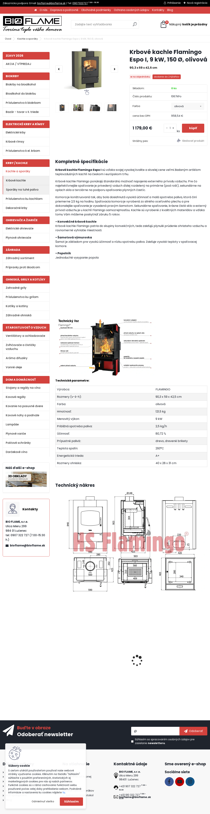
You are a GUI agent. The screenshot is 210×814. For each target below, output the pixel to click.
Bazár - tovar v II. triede (22, 112)
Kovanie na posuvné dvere (24, 406)
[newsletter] (193, 731)
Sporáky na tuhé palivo (22, 189)
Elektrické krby (16, 132)
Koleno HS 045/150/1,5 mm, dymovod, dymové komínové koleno (129, 668)
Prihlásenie (174, 3)
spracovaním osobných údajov (170, 739)
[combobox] (187, 106)
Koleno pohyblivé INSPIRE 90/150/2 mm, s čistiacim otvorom (177, 668)
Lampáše (12, 424)
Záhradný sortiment (20, 258)
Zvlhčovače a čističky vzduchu (21, 347)
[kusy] (170, 128)
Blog (170, 10)
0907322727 (80, 3)
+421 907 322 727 (130, 786)
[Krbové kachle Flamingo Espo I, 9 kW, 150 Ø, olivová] (86, 69)
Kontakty (158, 10)
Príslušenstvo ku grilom (22, 297)
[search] (135, 25)
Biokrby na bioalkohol (21, 84)
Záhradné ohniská (18, 315)
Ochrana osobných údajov (131, 10)
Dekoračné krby (16, 208)
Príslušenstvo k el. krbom (23, 151)
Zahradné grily (16, 288)
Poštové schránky (18, 443)
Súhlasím (71, 801)
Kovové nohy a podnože (22, 415)
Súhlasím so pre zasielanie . (165, 741)
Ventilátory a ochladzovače (25, 336)
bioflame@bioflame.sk (51, 3)
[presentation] (59, 69)
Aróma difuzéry (16, 358)
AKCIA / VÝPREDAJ (18, 64)
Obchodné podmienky (96, 10)
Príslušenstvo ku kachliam (24, 199)
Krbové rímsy (15, 141)
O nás (43, 10)
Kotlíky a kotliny (17, 306)
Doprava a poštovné (64, 10)
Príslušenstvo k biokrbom (23, 103)
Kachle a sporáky (27, 38)
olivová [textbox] (179, 106)
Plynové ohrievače (18, 238)
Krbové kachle (16, 180)
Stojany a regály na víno (23, 388)
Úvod (8, 38)
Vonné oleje (14, 367)
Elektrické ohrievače (19, 228)
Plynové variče (16, 433)
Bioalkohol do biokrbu (21, 93)
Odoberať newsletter (45, 734)
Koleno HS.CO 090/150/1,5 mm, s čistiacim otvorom (80, 666)
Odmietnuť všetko (43, 801)
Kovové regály (16, 397)
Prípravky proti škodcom (23, 267)
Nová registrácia (197, 3)
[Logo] (32, 24)
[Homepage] (35, 10)
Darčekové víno (16, 452)
